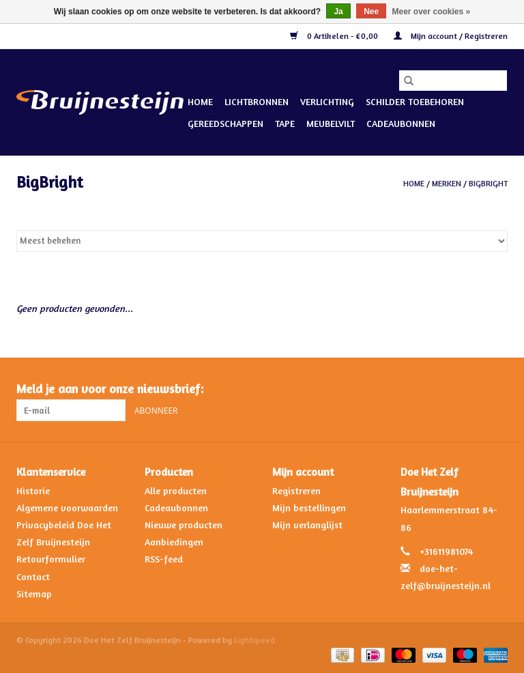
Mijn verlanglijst (307, 524)
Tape (285, 123)
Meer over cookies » (431, 11)
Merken (446, 183)
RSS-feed (164, 558)
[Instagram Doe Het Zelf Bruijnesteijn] (497, 389)
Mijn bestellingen (309, 507)
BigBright (488, 183)
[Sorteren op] (262, 241)
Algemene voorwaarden (67, 507)
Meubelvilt (330, 123)
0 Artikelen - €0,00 (335, 36)
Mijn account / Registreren (451, 36)
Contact (33, 576)
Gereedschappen (225, 123)
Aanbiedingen (174, 541)
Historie (33, 490)
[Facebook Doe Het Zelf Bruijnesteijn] (472, 389)
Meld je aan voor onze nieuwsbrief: (109, 389)
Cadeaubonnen (400, 123)
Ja (338, 11)
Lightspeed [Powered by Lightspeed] (254, 640)
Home (200, 101)
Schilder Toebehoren (415, 101)
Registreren (296, 490)
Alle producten (176, 490)
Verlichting (327, 101)
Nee (371, 11)
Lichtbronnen (256, 101)
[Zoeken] (453, 80)
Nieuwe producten (183, 524)
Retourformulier (50, 558)
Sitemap (34, 593)
